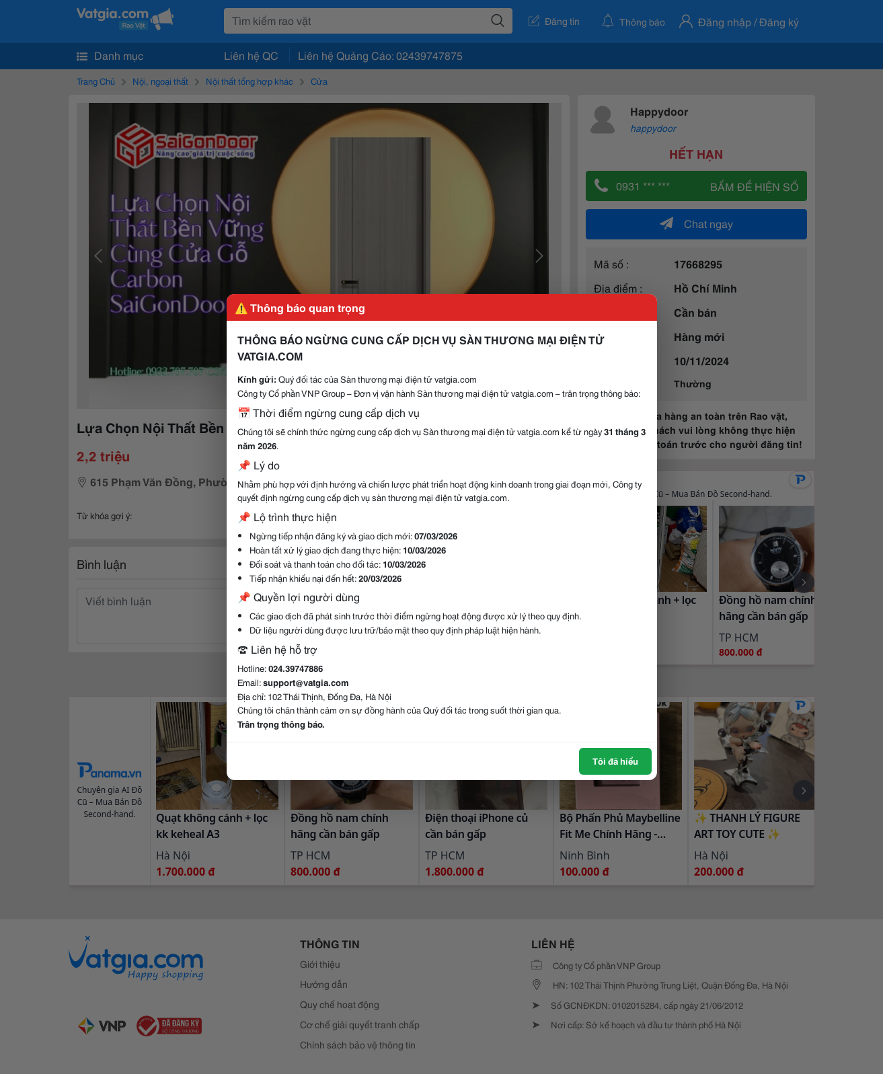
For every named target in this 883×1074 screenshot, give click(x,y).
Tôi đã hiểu (615, 761)
